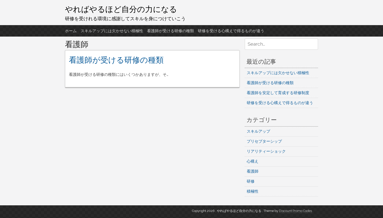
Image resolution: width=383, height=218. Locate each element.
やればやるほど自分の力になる (121, 9)
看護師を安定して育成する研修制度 (278, 92)
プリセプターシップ (264, 141)
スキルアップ (258, 131)
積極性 (252, 191)
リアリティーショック (266, 151)
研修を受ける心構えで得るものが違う (231, 31)
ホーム (71, 31)
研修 (251, 181)
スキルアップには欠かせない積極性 (112, 31)
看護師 (252, 171)
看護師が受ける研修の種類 (170, 31)
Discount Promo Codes (295, 211)
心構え (252, 161)
